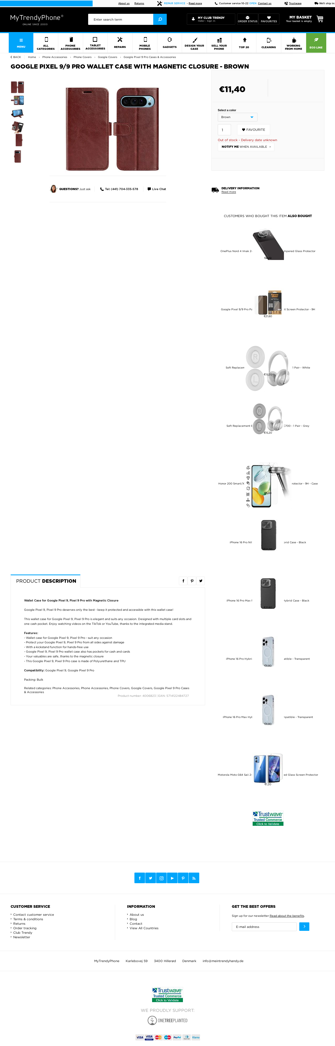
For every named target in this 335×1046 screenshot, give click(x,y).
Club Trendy (22, 932)
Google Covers (141, 688)
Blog (133, 919)
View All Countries (144, 928)
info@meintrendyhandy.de (223, 961)
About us (124, 3)
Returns (139, 3)
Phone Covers (119, 688)
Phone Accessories (65, 688)
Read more (195, 3)
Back (17, 57)
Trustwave (292, 3)
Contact (136, 923)
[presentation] (127, 19)
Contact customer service (33, 914)
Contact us (264, 3)
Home (32, 57)
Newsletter (21, 937)
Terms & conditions (28, 919)
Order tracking (25, 928)
